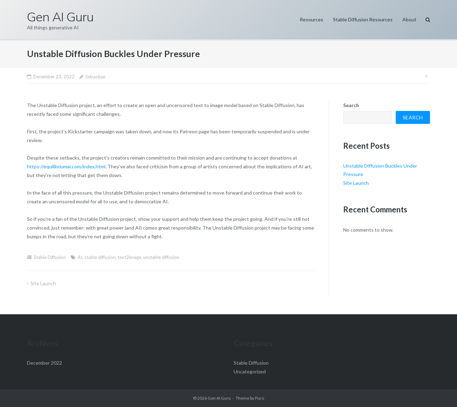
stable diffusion (100, 257)
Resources (311, 19)
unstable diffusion (161, 257)
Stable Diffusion (50, 257)
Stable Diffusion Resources (363, 19)
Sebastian (95, 76)
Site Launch (43, 283)
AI (80, 257)
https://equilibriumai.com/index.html (66, 166)
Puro (259, 398)
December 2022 (44, 363)
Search (351, 105)
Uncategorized (250, 371)
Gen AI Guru (219, 398)
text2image (129, 257)
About (409, 19)
